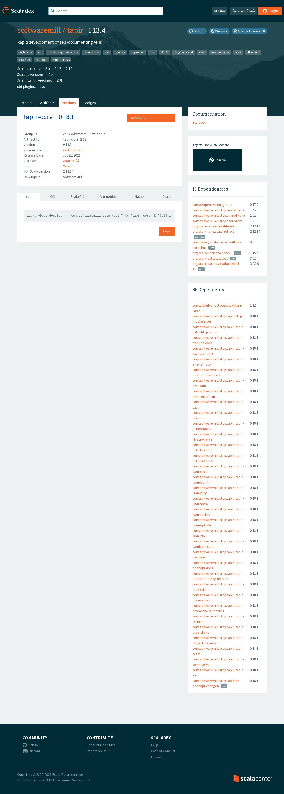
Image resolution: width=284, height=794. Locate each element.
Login (270, 11)
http (152, 52)
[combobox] (151, 118)
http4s (164, 52)
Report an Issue (98, 751)
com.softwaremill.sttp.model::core (218, 210)
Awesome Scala (243, 11)
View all (69, 166)
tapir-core (38, 117)
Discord (31, 751)
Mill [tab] (52, 196)
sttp (40, 52)
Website (219, 31)
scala (238, 52)
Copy (167, 231)
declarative (25, 52)
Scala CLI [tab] (77, 196)
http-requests (61, 59)
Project (27, 102)
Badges (89, 102)
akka (202, 52)
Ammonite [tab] (108, 196)
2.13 (57, 68)
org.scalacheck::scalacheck (212, 253)
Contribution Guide (101, 745)
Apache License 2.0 (249, 31)
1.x (51, 74)
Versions (69, 102)
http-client (253, 52)
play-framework (183, 52)
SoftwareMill (72, 177)
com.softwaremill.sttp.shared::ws (217, 221)
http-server (138, 52)
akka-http (24, 59)
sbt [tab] (28, 196)
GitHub (196, 31)
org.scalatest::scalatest (210, 258)
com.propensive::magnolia (212, 204)
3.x (47, 68)
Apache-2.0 (71, 160)
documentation (220, 52)
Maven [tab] (139, 196)
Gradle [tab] (167, 196)
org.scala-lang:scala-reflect (213, 231)
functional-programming (63, 52)
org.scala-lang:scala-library (213, 226)
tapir (75, 30)
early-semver (73, 150)
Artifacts (47, 102)
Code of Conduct (163, 751)
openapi (120, 52)
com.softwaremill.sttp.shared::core (219, 215)
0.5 (59, 80)
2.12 (69, 68)
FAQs (154, 745)
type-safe (41, 59)
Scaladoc (199, 122)
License (156, 757)
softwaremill (39, 30)
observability (92, 52)
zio (107, 52)
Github (30, 745)
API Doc (220, 11)
